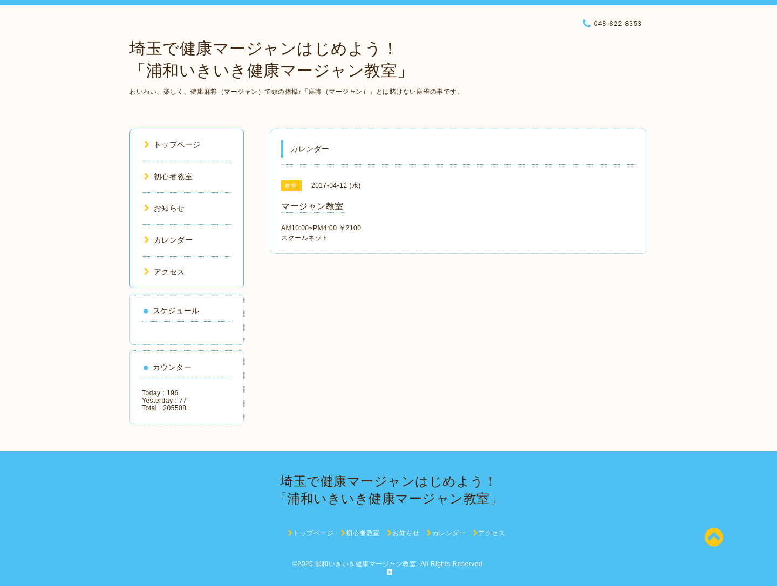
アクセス (164, 271)
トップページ (172, 144)
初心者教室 (168, 176)
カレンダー (168, 240)
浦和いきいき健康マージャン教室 (366, 564)
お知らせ (164, 208)
